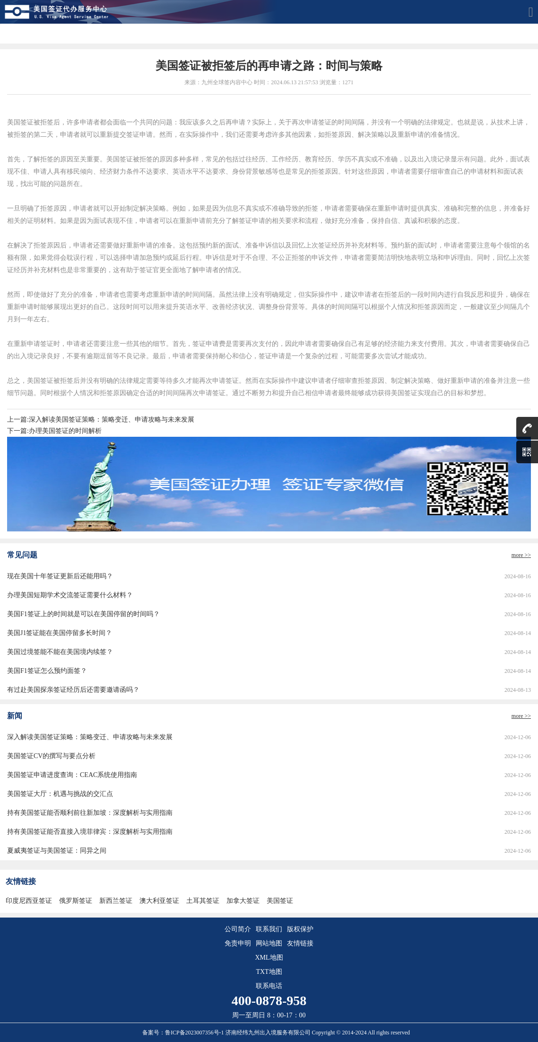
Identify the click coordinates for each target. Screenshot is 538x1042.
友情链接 (300, 943)
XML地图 (269, 957)
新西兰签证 (115, 900)
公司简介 (238, 929)
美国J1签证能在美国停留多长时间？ (59, 632)
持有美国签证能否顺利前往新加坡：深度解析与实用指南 (90, 812)
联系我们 (269, 929)
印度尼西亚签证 (29, 900)
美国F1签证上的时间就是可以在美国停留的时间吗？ (83, 614)
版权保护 (300, 929)
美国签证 (280, 900)
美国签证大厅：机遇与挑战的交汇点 (60, 793)
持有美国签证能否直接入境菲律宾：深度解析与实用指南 (90, 831)
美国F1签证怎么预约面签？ (47, 670)
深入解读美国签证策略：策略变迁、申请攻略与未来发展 (90, 737)
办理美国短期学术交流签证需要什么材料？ (70, 595)
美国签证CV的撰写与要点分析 (51, 755)
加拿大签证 (243, 900)
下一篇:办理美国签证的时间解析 (54, 430)
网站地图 (269, 943)
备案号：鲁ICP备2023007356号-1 (184, 1032)
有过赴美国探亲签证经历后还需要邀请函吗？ (73, 689)
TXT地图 (269, 971)
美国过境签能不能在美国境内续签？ (60, 651)
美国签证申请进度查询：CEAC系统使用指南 (72, 774)
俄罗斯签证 (75, 900)
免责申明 (238, 943)
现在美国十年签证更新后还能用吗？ (60, 576)
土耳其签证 (202, 900)
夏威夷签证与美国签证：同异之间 (56, 850)
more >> (521, 555)
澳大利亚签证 (159, 900)
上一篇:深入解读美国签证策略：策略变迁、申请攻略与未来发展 (100, 419)
